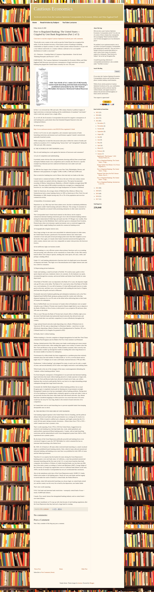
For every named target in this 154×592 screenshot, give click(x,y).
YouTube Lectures (69, 22)
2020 (97, 191)
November (100, 126)
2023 (97, 118)
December (100, 123)
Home (34, 22)
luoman (80, 583)
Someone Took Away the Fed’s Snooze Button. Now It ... (108, 174)
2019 (97, 193)
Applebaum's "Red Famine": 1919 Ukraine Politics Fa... (106, 157)
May (98, 142)
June (98, 140)
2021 (97, 188)
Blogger (92, 583)
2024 (97, 115)
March (99, 148)
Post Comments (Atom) (47, 572)
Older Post (84, 569)
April (99, 145)
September (100, 131)
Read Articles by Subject (49, 22)
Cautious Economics (53, 8)
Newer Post (37, 569)
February (100, 151)
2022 (97, 121)
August (99, 134)
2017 (97, 199)
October (99, 128)
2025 (97, 112)
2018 (97, 196)
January (99, 154)
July (98, 137)
